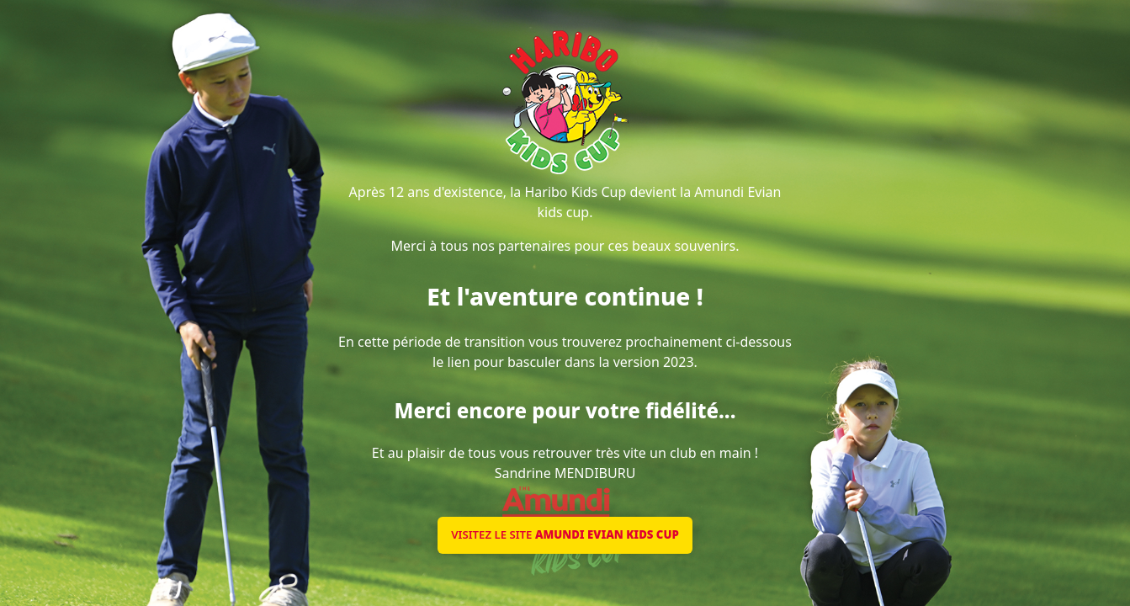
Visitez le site (565, 534)
